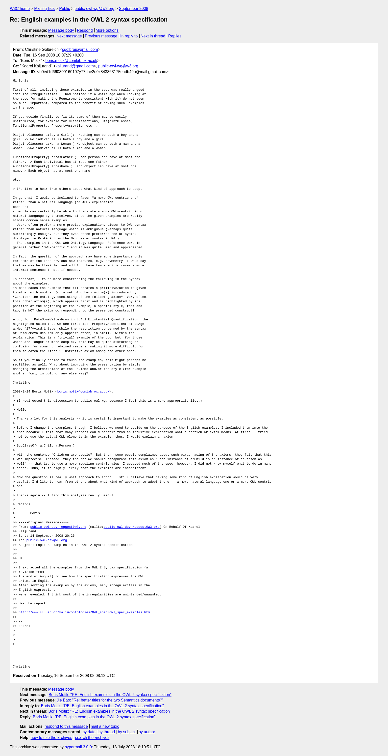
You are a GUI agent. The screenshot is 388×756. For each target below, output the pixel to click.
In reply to (129, 36)
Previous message (101, 36)
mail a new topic (105, 726)
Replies (174, 36)
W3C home (20, 8)
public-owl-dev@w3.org (46, 540)
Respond (85, 30)
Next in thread (153, 36)
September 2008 (133, 8)
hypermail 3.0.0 (78, 747)
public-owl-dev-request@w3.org (58, 527)
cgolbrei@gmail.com (80, 49)
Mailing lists (44, 8)
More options (107, 30)
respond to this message (66, 726)
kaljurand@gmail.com (75, 66)
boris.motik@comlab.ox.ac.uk (71, 60)
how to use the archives (51, 737)
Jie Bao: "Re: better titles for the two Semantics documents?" (110, 700)
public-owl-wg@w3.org (94, 8)
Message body (61, 30)
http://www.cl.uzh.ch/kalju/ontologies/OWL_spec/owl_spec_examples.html (85, 612)
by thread (106, 732)
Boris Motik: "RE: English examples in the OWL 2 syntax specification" (110, 695)
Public (64, 8)
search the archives (92, 737)
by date (88, 732)
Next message (69, 36)
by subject (127, 732)
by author (147, 732)
